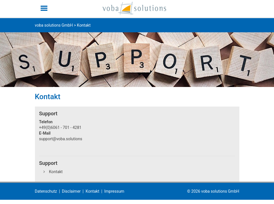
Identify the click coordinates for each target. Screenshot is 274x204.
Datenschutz (46, 191)
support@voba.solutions (60, 139)
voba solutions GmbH (54, 25)
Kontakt (56, 171)
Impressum (114, 191)
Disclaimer (71, 191)
